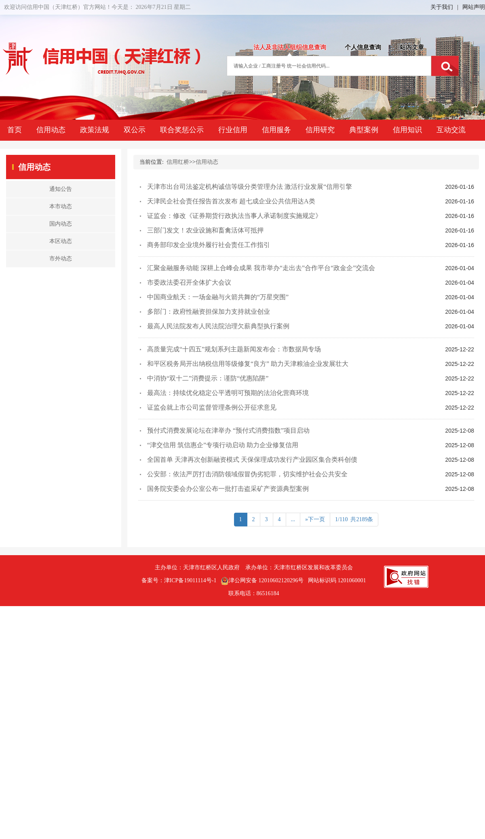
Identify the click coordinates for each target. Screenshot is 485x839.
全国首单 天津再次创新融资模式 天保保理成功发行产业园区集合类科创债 (252, 459)
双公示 (135, 130)
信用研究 (320, 130)
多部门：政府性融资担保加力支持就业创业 (208, 311)
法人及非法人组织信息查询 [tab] (289, 47)
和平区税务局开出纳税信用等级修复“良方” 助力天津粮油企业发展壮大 (247, 363)
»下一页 (315, 519)
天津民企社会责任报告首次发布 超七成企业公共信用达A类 (231, 201)
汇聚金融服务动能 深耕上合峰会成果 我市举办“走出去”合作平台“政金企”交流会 (261, 267)
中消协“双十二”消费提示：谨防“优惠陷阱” (207, 378)
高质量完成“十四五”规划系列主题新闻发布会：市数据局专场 (234, 349)
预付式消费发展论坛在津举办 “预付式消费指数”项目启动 (228, 430)
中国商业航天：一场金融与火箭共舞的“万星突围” (218, 297)
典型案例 (363, 130)
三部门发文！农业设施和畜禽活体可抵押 (205, 230)
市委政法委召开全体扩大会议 (189, 282)
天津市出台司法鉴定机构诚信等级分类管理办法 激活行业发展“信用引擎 (249, 186)
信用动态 (50, 130)
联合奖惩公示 (182, 130)
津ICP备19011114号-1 (190, 580)
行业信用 (232, 130)
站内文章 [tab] (412, 47)
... (293, 519)
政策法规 (94, 130)
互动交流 (451, 130)
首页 (14, 130)
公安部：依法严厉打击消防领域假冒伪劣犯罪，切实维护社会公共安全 (247, 474)
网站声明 (473, 7)
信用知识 (407, 130)
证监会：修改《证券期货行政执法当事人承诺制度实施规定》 (234, 215)
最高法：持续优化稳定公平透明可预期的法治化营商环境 (228, 392)
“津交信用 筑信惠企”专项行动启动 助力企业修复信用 (222, 445)
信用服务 (276, 130)
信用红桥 (178, 162)
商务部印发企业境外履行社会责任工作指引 (208, 244)
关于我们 (441, 7)
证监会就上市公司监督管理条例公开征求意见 (211, 407)
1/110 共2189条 (354, 519)
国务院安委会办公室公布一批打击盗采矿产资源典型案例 (228, 488)
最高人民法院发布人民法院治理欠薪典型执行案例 (218, 326)
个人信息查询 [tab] (363, 47)
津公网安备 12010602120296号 (262, 581)
